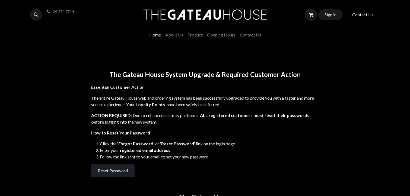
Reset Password (113, 170)
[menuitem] (155, 34)
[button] (36, 15)
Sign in (330, 14)
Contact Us (362, 14)
